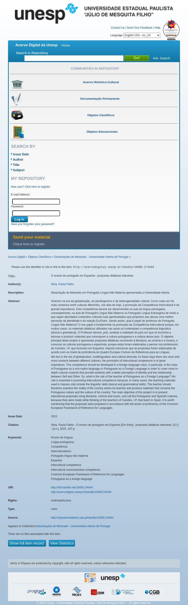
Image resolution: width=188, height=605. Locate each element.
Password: (17, 206)
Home (65, 45)
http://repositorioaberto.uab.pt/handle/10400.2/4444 (82, 517)
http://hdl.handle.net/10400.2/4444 (72, 487)
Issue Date (21, 154)
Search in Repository (32, 53)
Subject (19, 170)
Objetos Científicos (39, 256)
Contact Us (117, 27)
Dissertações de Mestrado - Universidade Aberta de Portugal (91, 256)
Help (157, 27)
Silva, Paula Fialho (62, 284)
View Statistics (62, 543)
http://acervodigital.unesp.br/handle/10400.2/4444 (81, 492)
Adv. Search (161, 58)
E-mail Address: (20, 194)
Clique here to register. (29, 244)
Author (18, 159)
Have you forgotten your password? (32, 224)
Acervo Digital (16, 256)
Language (135, 35)
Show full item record (27, 543)
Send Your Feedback (139, 27)
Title (16, 165)
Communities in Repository (95, 68)
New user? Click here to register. (31, 186)
